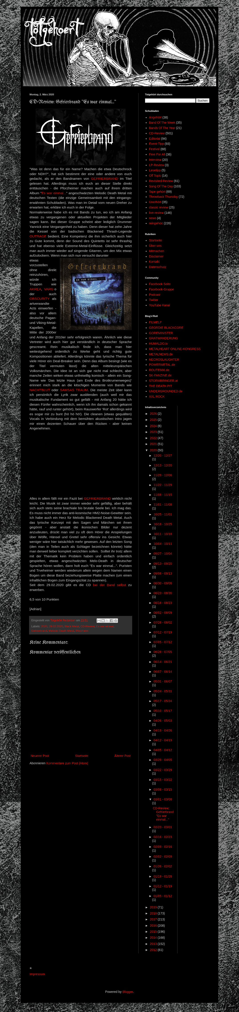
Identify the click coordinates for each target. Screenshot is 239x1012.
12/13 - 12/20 (162, 465)
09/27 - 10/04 (162, 553)
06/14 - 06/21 (162, 662)
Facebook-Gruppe (161, 289)
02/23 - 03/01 (162, 827)
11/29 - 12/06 (162, 475)
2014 (154, 937)
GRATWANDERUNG (163, 338)
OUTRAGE (38, 236)
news (152, 218)
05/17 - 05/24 (162, 701)
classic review (158, 207)
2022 (154, 438)
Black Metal (71, 626)
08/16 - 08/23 (162, 603)
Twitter (153, 300)
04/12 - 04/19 (162, 740)
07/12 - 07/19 (162, 632)
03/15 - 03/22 (162, 779)
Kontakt (154, 261)
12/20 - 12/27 (162, 455)
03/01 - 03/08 (162, 799)
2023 (154, 432)
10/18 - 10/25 (162, 524)
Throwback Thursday (163, 196)
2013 (154, 944)
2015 (154, 931)
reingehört (156, 223)
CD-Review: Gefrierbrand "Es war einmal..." (163, 813)
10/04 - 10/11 (162, 544)
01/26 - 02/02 (162, 866)
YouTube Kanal (159, 305)
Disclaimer (156, 256)
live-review (156, 213)
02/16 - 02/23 (162, 837)
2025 (154, 419)
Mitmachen (156, 251)
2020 (44, 626)
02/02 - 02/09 (162, 856)
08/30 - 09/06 (162, 583)
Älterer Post (122, 756)
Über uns (155, 245)
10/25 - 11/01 (162, 514)
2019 (154, 907)
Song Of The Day (161, 186)
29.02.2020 (56, 626)
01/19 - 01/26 (162, 876)
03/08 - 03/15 (162, 789)
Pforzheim (82, 630)
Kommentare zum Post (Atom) (67, 763)
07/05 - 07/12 (162, 642)
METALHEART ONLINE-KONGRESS (175, 349)
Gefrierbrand (39, 630)
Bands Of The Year (162, 128)
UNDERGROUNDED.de (166, 391)
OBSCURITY (40, 299)
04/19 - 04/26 (162, 730)
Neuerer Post (40, 756)
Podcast (154, 294)
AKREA (35, 289)
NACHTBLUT (40, 390)
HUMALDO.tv (158, 343)
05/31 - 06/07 (162, 681)
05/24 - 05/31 (162, 691)
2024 (154, 426)
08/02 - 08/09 (162, 612)
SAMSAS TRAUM (74, 390)
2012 (154, 950)
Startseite (81, 756)
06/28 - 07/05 (162, 652)
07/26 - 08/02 (162, 622)
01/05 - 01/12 (162, 896)
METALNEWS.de (161, 354)
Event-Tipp (156, 143)
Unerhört (155, 202)
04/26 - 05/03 (162, 720)
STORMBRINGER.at (163, 380)
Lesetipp (155, 170)
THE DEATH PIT (160, 386)
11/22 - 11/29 (162, 485)
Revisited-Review (161, 181)
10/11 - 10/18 (162, 534)
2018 (154, 913)
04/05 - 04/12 (162, 750)
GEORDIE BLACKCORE (166, 327)
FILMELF (155, 322)
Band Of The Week (162, 122)
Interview (155, 160)
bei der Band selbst (109, 585)
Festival (154, 149)
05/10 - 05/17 (162, 711)
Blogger (127, 992)
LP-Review (156, 165)
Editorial (154, 138)
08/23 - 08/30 (162, 593)
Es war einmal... (54, 193)
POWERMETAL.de (162, 364)
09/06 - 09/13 (162, 573)
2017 (154, 919)
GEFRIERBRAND (104, 178)
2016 (154, 925)
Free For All (157, 154)
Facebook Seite (160, 284)
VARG (48, 289)
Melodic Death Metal (61, 630)
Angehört (155, 117)
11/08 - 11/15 (162, 495)
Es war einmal (105, 626)
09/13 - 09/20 (162, 563)
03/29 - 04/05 (162, 760)
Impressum (37, 974)
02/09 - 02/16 (162, 846)
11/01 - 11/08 (162, 504)
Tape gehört (157, 191)
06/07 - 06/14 (162, 671)
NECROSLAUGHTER (164, 359)
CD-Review (87, 626)
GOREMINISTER (161, 333)
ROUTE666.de (159, 370)
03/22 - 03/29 (162, 770)
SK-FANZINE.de (160, 375)
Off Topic (155, 175)
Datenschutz (157, 267)
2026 (154, 413)
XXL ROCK (157, 396)
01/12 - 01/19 (162, 886)
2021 (154, 444)
